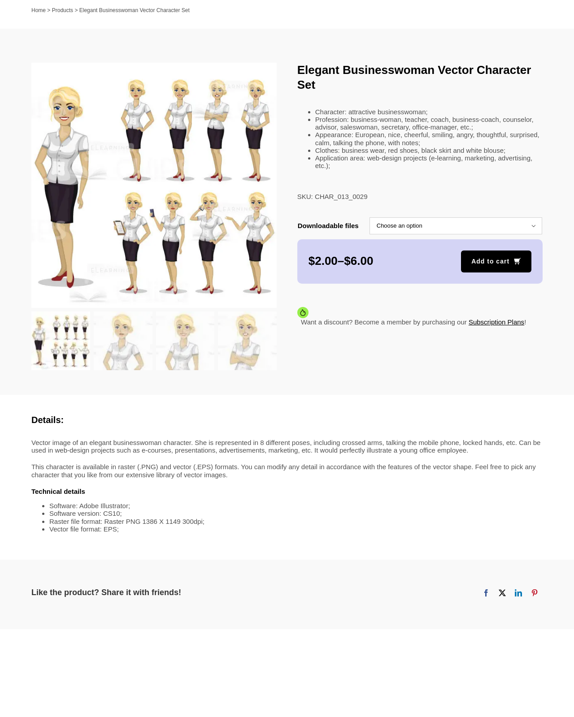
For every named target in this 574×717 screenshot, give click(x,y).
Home (38, 10)
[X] (502, 594)
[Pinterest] (534, 594)
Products (62, 10)
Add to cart (490, 261)
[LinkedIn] (518, 594)
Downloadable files (328, 225)
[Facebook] (486, 594)
